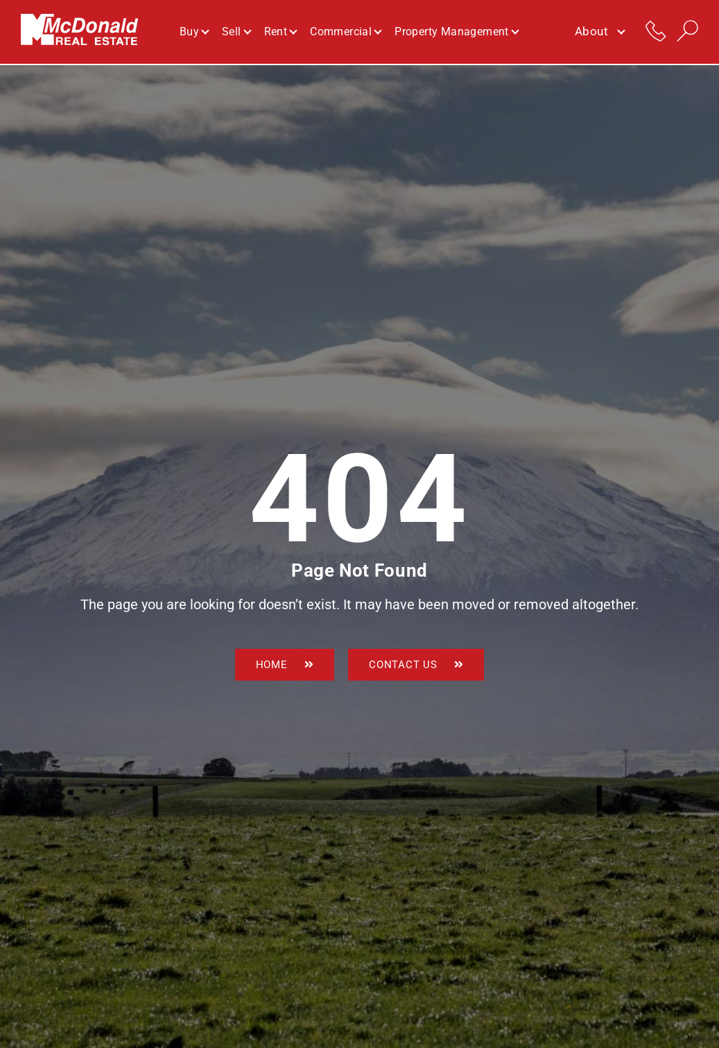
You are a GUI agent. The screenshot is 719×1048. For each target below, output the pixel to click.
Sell (236, 32)
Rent (280, 32)
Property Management (456, 32)
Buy (194, 32)
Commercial (345, 32)
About (599, 32)
